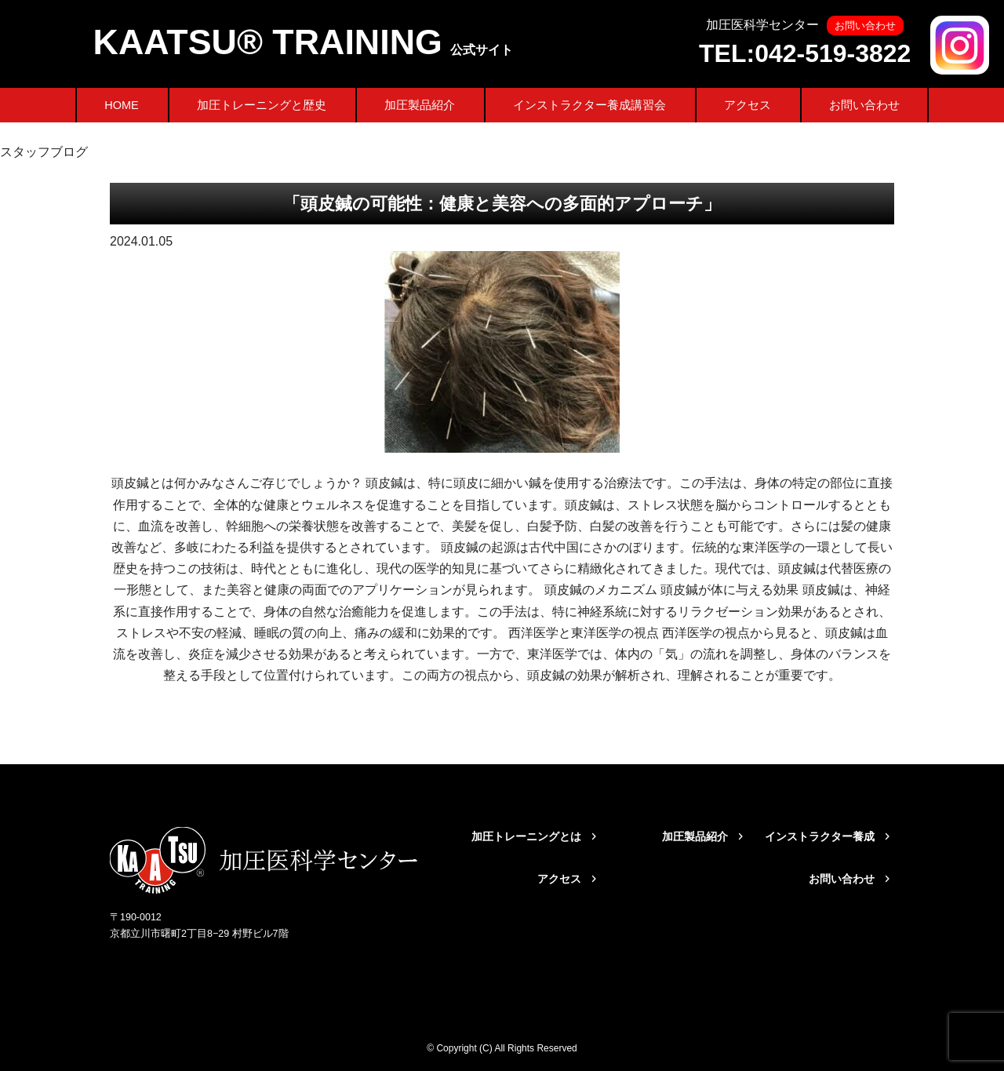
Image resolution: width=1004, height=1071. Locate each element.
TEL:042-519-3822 (805, 53)
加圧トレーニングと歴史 (261, 105)
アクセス (747, 105)
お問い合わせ (864, 105)
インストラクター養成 (820, 836)
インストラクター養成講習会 (589, 105)
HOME (121, 105)
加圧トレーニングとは (526, 836)
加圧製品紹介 (419, 105)
